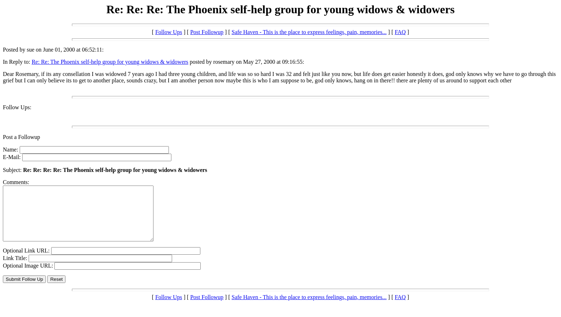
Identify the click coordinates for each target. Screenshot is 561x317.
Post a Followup (21, 137)
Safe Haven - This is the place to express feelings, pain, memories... (308, 32)
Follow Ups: (17, 107)
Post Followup (207, 32)
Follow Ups (168, 32)
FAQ (400, 32)
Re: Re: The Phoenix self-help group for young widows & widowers (109, 62)
